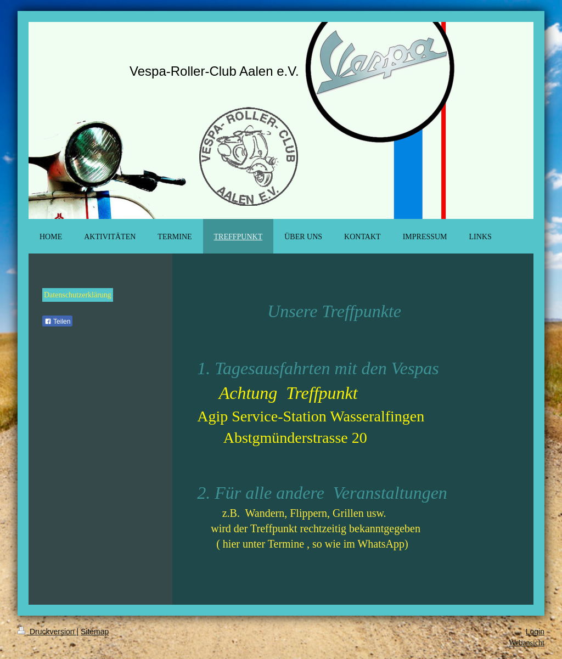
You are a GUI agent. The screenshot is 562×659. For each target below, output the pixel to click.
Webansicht (526, 643)
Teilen (57, 321)
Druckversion (47, 631)
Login (535, 631)
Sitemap (95, 631)
